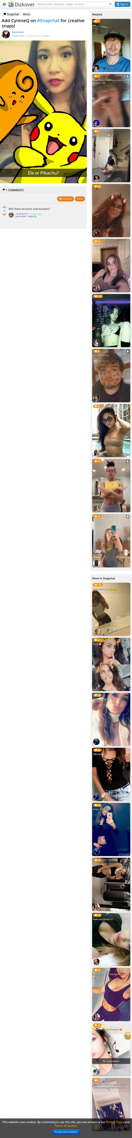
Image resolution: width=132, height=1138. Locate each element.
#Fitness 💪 (98, 864)
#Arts (26, 14)
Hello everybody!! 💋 (103, 919)
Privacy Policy (115, 1122)
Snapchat (11, 14)
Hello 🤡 (97, 644)
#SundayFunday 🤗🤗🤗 (105, 589)
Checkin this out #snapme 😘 (107, 1029)
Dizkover (22, 4)
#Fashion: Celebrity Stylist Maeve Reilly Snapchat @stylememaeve (109, 1086)
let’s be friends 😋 (102, 135)
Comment (65, 199)
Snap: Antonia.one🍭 (103, 245)
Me (94, 25)
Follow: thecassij (101, 699)
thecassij (97, 754)
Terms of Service (65, 1126)
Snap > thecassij (101, 809)
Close (80, 199)
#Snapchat (48, 21)
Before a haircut (101, 355)
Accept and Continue (66, 1132)
